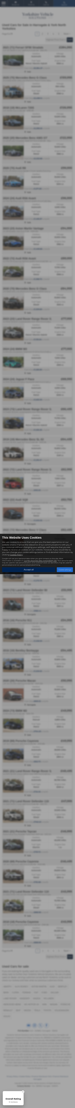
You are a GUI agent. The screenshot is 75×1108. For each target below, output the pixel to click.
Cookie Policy (16, 554)
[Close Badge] (23, 1091)
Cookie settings (65, 570)
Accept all (28, 569)
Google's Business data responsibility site (40, 560)
